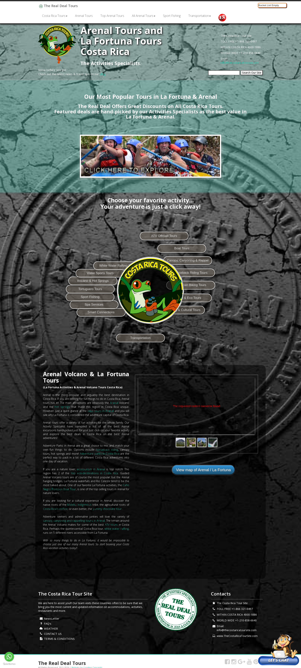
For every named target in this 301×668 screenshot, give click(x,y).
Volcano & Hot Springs (82, 270)
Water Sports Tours (93, 256)
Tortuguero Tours (79, 285)
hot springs (62, 406)
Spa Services (84, 314)
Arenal (114, 402)
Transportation (199, 16)
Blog (103, 74)
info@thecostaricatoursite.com (240, 62)
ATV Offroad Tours (184, 242)
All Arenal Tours (143, 16)
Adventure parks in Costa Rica (91, 452)
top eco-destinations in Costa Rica (88, 471)
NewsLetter (51, 615)
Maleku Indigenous (79, 502)
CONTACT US (52, 629)
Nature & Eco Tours (217, 314)
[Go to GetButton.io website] (9, 664)
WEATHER (50, 624)
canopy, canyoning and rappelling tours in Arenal (73, 518)
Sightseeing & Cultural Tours (207, 328)
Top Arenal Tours (112, 16)
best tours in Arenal (100, 410)
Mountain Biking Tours (222, 299)
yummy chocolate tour (105, 506)
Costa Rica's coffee (54, 506)
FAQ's (47, 620)
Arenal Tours (84, 16)
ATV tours (112, 521)
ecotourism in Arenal (91, 468)
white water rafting (117, 525)
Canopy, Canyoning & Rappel (217, 270)
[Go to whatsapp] (9, 656)
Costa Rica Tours (54, 16)
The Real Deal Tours (57, 5)
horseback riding (100, 448)
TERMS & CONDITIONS (59, 634)
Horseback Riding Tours (221, 284)
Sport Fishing (172, 16)
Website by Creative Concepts (86, 662)
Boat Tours (209, 256)
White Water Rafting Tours (118, 242)
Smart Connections (94, 328)
